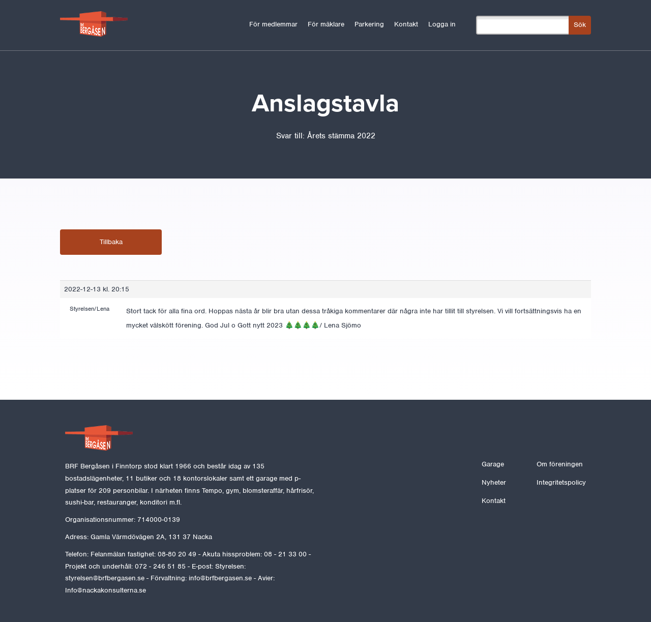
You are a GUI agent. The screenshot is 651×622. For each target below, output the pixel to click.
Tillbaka (111, 242)
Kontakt (406, 24)
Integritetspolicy (561, 482)
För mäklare (326, 24)
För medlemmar (273, 24)
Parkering (369, 24)
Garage (493, 464)
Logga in (442, 24)
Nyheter (494, 482)
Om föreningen (560, 464)
